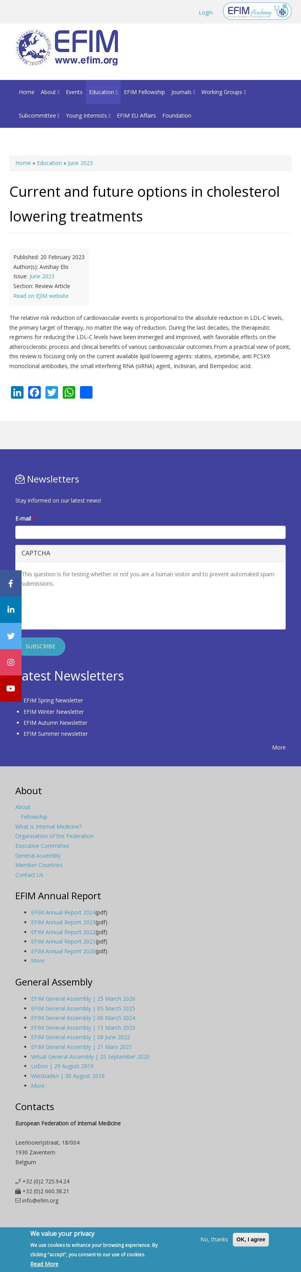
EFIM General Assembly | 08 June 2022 (80, 1037)
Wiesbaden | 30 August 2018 (68, 1076)
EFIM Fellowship (144, 92)
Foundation (176, 115)
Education (103, 92)
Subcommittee (39, 115)
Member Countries (39, 865)
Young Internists (88, 115)
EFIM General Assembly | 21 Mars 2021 (81, 1047)
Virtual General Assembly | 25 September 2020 (90, 1056)
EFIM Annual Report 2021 (63, 941)
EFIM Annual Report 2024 (63, 912)
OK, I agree (250, 1239)
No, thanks (214, 1239)
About (50, 92)
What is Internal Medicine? (48, 826)
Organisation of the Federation (54, 836)
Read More (44, 1264)
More (279, 747)
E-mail (25, 518)
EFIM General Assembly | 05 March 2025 (83, 1008)
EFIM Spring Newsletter (53, 700)
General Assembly (38, 855)
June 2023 (80, 163)
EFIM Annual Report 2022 (63, 932)
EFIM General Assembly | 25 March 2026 (83, 998)
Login (206, 12)
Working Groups (223, 92)
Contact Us (29, 874)
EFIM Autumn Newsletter (55, 722)
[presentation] (81, 608)
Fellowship (34, 816)
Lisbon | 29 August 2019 (62, 1066)
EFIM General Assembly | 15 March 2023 (83, 1027)
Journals (183, 92)
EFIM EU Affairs (136, 115)
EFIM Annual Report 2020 (63, 951)
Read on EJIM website (41, 295)
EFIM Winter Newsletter (54, 711)
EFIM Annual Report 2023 (63, 922)
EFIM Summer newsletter (56, 733)
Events (74, 92)
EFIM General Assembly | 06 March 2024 (83, 1018)
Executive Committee (42, 845)
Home (26, 92)
